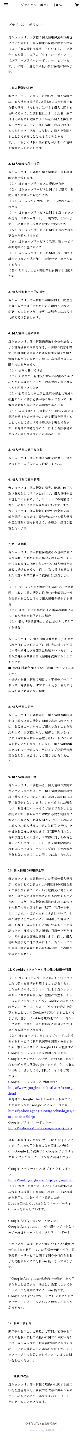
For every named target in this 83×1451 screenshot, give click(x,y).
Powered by (41, 1430)
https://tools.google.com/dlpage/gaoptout (40, 1180)
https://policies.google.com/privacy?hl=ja (40, 1128)
